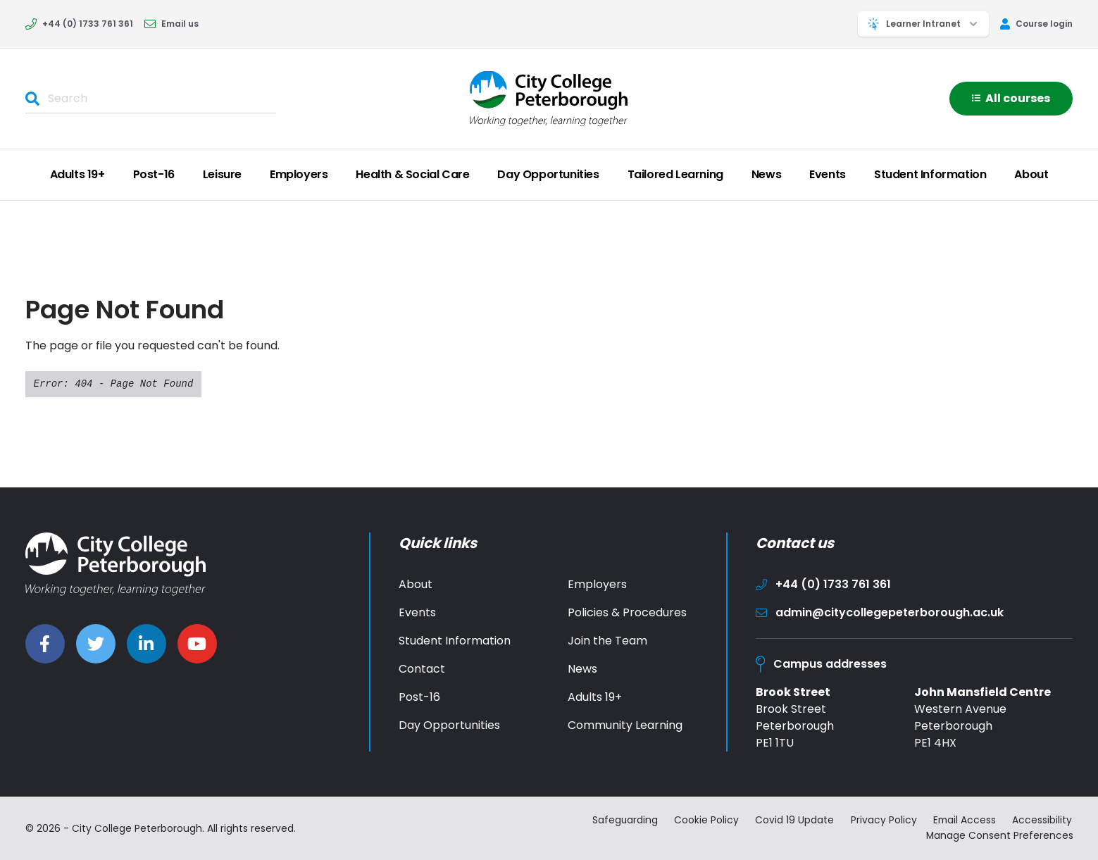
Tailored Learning (675, 174)
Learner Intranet (923, 24)
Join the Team (607, 640)
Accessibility (1043, 821)
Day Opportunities (548, 174)
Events (827, 174)
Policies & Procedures (627, 612)
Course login (1036, 24)
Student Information (930, 174)
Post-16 (154, 174)
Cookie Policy (704, 821)
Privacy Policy (882, 821)
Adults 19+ (77, 174)
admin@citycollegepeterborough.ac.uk (880, 612)
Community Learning (625, 725)
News (766, 174)
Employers (298, 174)
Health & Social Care (412, 174)
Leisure (222, 174)
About (1031, 174)
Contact (422, 669)
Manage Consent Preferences (999, 835)
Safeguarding (622, 821)
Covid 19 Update (793, 821)
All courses (1011, 98)
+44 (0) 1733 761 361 (79, 24)
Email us (171, 24)
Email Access (964, 821)
